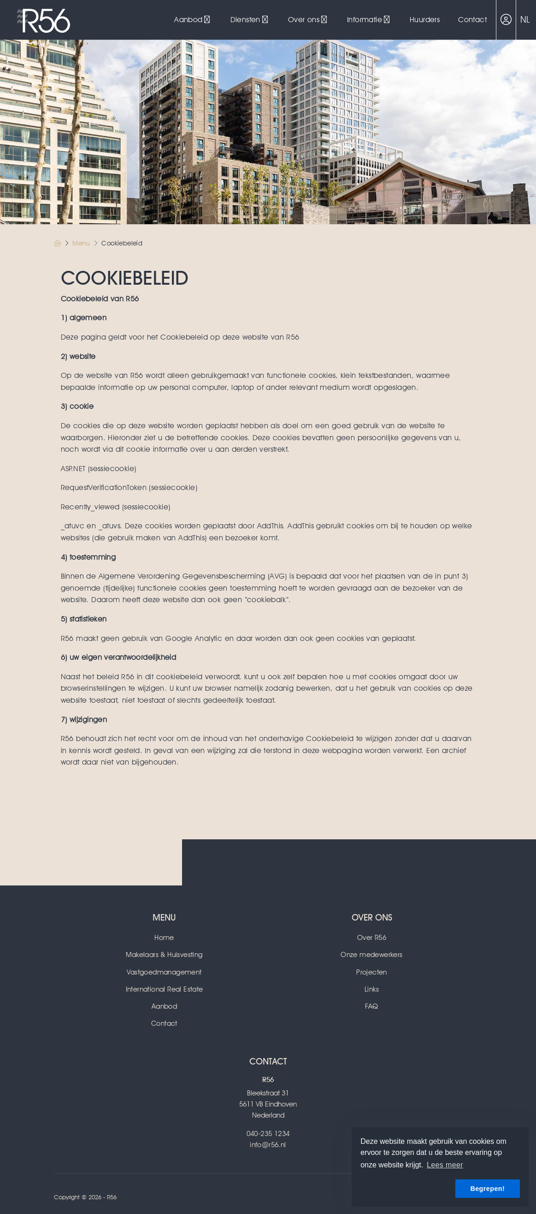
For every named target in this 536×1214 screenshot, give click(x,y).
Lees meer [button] (445, 1165)
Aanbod (193, 19)
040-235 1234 (268, 1134)
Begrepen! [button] (487, 1188)
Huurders (425, 19)
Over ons (308, 19)
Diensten (250, 19)
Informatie (369, 19)
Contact (472, 19)
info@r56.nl (268, 1145)
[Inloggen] (506, 20)
